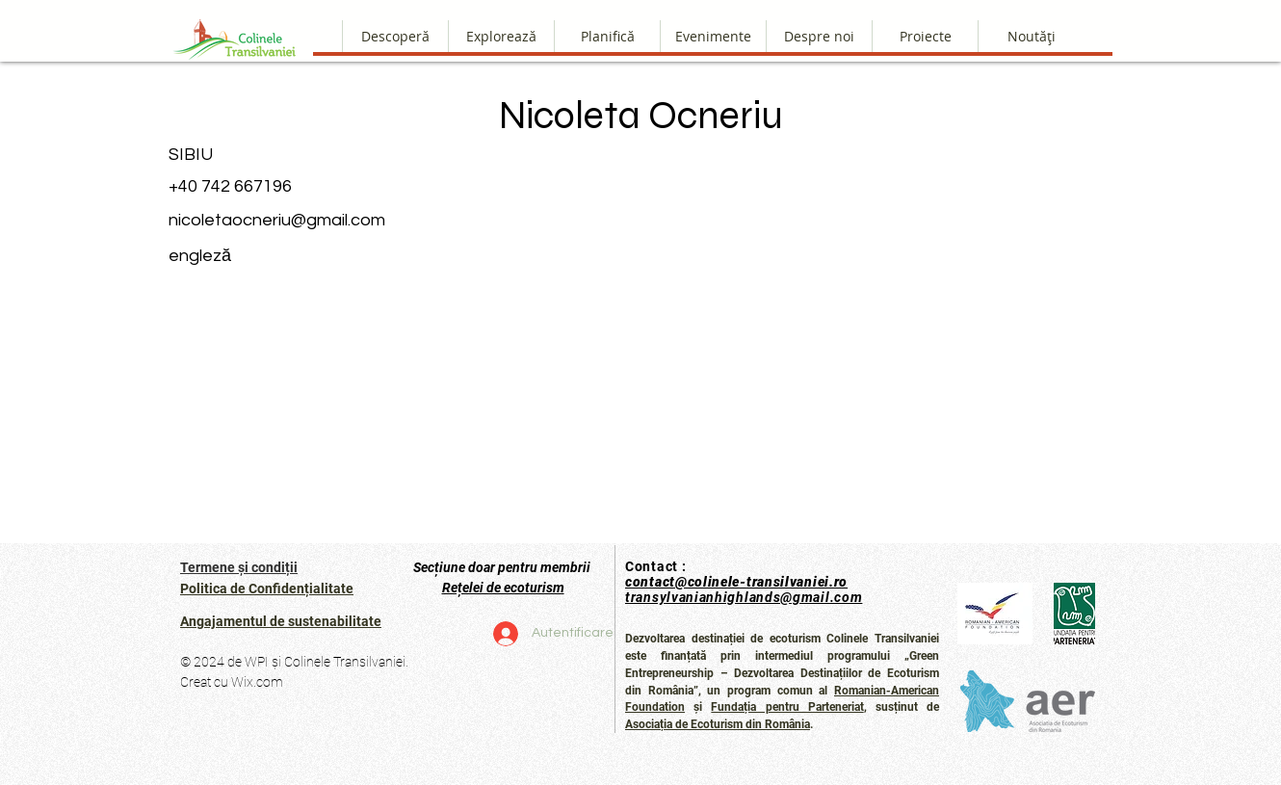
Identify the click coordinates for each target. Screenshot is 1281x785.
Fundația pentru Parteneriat (787, 707)
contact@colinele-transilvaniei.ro (736, 581)
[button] (819, 36)
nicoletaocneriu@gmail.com (277, 220)
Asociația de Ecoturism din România (717, 724)
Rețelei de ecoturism (503, 587)
